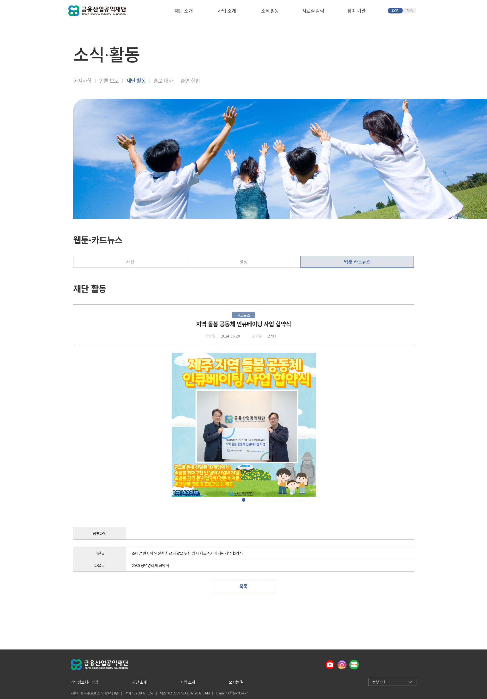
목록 (243, 586)
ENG (409, 10)
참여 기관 (356, 10)
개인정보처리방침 (84, 682)
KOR (395, 10)
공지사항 (82, 80)
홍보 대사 (163, 80)
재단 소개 (183, 10)
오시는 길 (236, 682)
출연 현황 (190, 80)
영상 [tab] (244, 261)
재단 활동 (136, 80)
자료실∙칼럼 (313, 10)
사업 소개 (227, 10)
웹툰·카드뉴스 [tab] (357, 261)
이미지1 (243, 500)
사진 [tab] (130, 261)
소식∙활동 (270, 10)
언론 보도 (109, 80)
